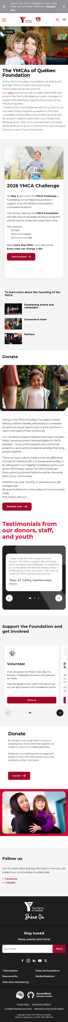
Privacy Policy (23, 1004)
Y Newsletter (10, 970)
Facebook (11, 879)
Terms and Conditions (41, 1004)
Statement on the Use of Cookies (49, 1009)
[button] (30, 712)
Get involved (21, 256)
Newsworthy (10, 976)
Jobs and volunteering (15, 982)
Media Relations (45, 976)
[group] (32, 675)
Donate (19, 776)
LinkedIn (10, 882)
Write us (31, 700)
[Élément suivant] (59, 712)
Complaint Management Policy (18, 1009)
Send (59, 948)
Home (8, 32)
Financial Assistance (48, 970)
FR (64, 19)
